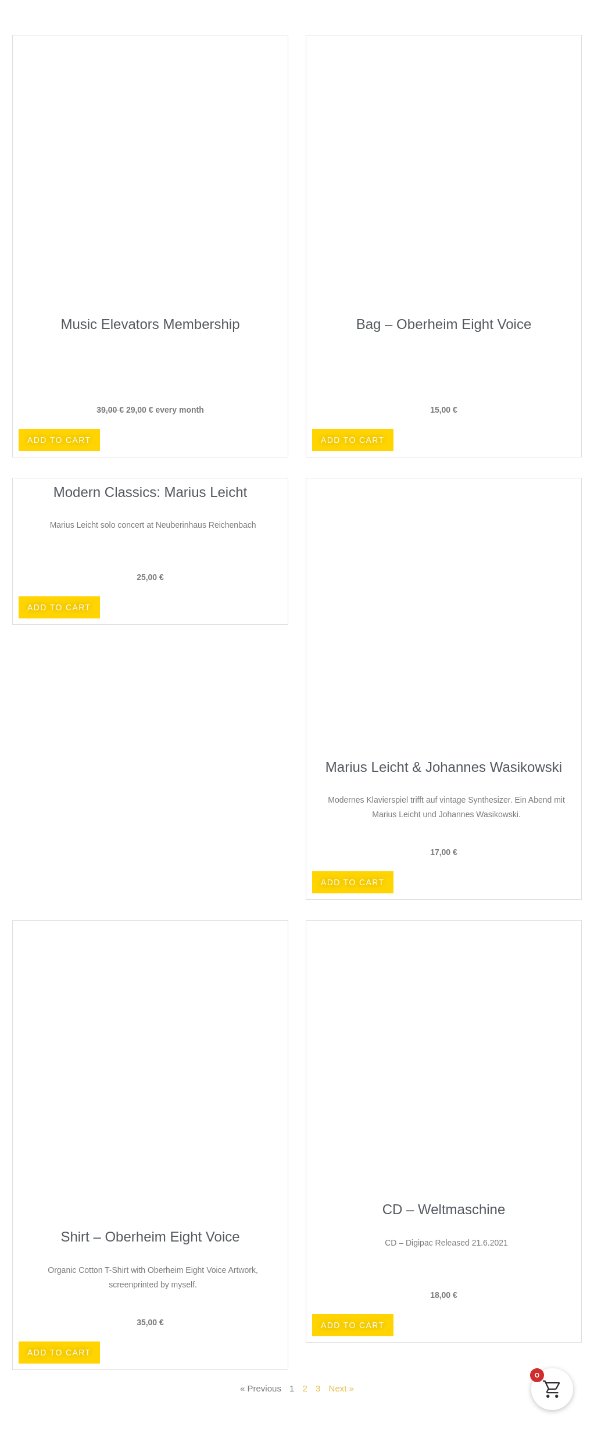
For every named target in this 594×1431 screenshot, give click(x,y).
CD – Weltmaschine (444, 1209)
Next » (341, 1388)
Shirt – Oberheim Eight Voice (149, 1236)
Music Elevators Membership (149, 324)
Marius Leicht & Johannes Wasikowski (443, 767)
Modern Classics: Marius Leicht (150, 492)
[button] (59, 440)
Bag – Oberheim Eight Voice (444, 324)
